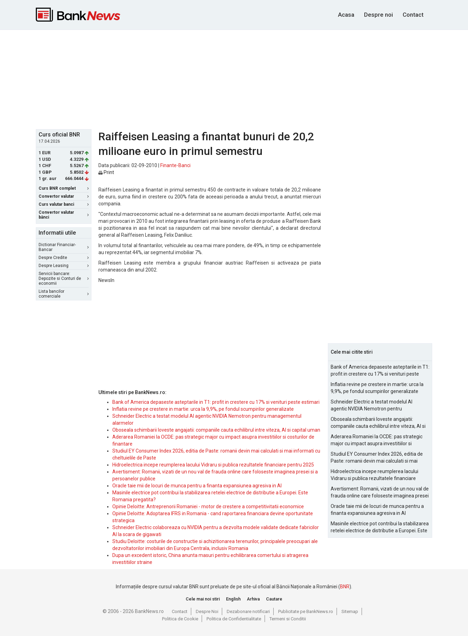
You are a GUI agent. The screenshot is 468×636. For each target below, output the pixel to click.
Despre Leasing (64, 265)
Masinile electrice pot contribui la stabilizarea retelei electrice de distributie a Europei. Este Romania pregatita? (380, 527)
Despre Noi (207, 611)
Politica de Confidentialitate (234, 618)
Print (106, 172)
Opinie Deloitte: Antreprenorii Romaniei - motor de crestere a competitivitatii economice (208, 506)
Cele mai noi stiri (203, 599)
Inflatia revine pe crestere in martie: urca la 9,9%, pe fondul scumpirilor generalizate (203, 409)
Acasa (346, 14)
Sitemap (349, 611)
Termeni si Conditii (287, 618)
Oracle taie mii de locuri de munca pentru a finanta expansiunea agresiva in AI (197, 485)
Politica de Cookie (180, 618)
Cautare (274, 599)
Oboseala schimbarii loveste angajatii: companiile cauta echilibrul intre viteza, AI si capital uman (216, 430)
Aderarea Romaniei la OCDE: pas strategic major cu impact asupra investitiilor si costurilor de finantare (376, 440)
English (233, 599)
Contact (413, 14)
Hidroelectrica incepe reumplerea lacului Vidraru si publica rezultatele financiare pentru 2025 (213, 465)
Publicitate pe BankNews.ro (305, 611)
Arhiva (253, 599)
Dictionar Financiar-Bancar (64, 247)
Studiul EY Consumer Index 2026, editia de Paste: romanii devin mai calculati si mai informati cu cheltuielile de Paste (377, 457)
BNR (344, 586)
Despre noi (378, 14)
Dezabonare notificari (248, 611)
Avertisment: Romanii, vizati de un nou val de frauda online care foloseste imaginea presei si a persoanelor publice (380, 492)
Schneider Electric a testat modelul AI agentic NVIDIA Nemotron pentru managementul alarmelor (371, 405)
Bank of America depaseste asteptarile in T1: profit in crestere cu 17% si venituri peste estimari (216, 402)
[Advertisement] (234, 78)
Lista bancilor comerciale (64, 294)
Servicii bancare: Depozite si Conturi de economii (64, 278)
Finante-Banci (175, 165)
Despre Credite (64, 257)
